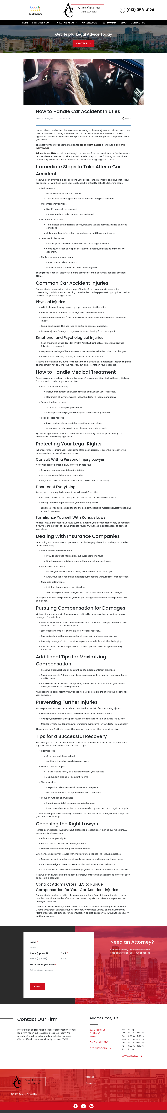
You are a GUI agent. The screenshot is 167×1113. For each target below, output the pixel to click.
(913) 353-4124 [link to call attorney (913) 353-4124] (99, 1041)
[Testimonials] (109, 22)
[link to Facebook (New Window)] (75, 1106)
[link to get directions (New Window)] (104, 1033)
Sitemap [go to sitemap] (89, 1076)
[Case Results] (89, 22)
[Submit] (37, 986)
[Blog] (124, 22)
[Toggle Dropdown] (51, 23)
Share (126, 118)
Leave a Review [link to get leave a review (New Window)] (132, 1055)
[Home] (25, 22)
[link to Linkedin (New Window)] (91, 1106)
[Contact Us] (138, 22)
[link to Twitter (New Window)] (83, 1106)
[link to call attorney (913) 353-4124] (137, 10)
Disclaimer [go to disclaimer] (90, 1083)
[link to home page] (83, 10)
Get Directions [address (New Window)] (101, 1048)
